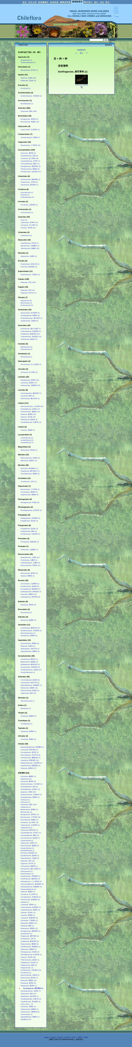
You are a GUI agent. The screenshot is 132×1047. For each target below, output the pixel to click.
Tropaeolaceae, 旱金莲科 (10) (31, 336)
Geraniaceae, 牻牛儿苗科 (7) (31, 328)
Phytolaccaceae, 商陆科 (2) (30, 169)
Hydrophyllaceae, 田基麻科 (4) (31, 887)
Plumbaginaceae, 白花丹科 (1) (31, 954)
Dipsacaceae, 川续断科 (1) (30, 246)
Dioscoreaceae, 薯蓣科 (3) (30, 845)
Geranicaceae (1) (27, 871)
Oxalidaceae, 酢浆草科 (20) (30, 334)
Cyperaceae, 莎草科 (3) (29, 843)
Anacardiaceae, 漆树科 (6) (30, 643)
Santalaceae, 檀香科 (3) (29, 635)
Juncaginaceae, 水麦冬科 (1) (31, 897)
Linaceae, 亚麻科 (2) (28, 430)
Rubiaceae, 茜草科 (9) (28, 605)
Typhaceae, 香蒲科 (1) (28, 731)
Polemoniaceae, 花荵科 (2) (30, 690)
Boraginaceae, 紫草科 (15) (30, 380)
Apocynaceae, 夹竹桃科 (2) (30, 313)
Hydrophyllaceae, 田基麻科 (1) (31, 685)
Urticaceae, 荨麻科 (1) (28, 1006)
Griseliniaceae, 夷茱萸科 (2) (30, 879)
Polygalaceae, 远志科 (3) (29, 521)
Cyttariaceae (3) (26, 235)
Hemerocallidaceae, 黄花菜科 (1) (32, 884)
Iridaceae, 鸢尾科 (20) (28, 414)
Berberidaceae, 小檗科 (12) (30, 557)
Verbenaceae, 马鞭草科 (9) (30, 1012)
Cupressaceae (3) (27, 840)
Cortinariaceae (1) (27, 212)
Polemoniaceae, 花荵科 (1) (30, 960)
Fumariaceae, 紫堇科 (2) (29, 492)
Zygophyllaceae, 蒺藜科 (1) (30, 1017)
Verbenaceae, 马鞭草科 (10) (30, 385)
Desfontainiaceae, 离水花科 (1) (31, 318)
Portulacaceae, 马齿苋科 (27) (31, 171)
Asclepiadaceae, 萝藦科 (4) (30, 315)
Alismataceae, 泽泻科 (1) (29, 70)
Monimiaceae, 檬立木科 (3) (30, 398)
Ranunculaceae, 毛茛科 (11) (30, 565)
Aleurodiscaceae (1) (27, 701)
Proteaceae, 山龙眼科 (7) (29, 549)
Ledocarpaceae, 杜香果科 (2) (31, 331)
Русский (67, 1037)
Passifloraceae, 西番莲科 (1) (30, 765)
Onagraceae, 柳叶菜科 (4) (30, 936)
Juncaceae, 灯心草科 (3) (29, 894)
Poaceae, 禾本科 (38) (28, 957)
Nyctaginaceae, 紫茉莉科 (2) (30, 166)
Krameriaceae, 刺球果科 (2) (30, 899)
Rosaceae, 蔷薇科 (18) (28, 594)
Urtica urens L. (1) (27, 1004)
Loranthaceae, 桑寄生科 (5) (30, 628)
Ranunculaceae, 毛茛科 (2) (30, 975)
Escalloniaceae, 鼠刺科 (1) (30, 855)
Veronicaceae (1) (26, 1014)
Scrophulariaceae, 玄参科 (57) (31, 670)
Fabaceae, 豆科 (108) (28, 282)
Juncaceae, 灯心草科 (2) (29, 225)
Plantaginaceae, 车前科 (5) (30, 952)
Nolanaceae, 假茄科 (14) (29, 688)
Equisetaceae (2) (26, 349)
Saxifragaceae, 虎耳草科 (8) (30, 597)
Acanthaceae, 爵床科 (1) (29, 659)
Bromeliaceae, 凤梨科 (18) (30, 122)
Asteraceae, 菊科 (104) (29, 804)
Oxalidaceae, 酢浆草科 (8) (30, 941)
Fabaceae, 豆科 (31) (28, 861)
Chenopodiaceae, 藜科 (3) (30, 835)
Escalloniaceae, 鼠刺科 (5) (30, 586)
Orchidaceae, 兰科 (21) (29, 481)
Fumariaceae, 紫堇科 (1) (29, 866)
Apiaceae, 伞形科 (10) (28, 792)
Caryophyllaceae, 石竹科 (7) (30, 161)
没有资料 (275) (26, 1019)
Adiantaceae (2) (26, 779)
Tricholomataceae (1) (28, 62)
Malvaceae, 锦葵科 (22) (29, 923)
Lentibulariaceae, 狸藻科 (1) (30, 910)
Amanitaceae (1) (26, 60)
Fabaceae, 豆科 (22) (28, 290)
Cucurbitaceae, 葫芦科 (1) (30, 752)
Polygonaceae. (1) (27, 968)
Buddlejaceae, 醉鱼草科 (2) (30, 664)
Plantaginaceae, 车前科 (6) (30, 502)
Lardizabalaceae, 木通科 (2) (30, 563)
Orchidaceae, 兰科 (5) (28, 939)
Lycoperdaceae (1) (27, 440)
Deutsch (60, 1037)
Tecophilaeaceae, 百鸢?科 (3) (31, 422)
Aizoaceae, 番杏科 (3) (28, 153)
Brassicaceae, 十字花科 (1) (30, 489)
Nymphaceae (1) (26, 933)
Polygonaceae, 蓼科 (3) (29, 965)
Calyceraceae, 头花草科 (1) (30, 825)
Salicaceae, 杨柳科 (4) (28, 620)
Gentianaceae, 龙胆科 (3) (29, 321)
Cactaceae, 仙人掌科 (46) (29, 158)
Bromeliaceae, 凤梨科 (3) (29, 820)
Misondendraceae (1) (28, 633)
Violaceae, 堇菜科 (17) (28, 768)
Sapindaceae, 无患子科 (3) (30, 649)
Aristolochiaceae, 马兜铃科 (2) (31, 96)
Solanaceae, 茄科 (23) (28, 993)
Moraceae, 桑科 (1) (27, 926)
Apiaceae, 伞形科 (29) (28, 78)
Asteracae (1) (25, 800)
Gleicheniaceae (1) (27, 874)
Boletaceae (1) (26, 708)
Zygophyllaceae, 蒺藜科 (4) (30, 651)
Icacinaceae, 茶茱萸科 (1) (29, 185)
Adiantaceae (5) (26, 300)
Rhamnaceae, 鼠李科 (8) (29, 573)
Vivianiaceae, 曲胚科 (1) (29, 339)
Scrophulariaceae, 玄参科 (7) (31, 991)
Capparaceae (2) (26, 827)
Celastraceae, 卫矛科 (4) (29, 182)
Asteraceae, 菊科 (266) (29, 111)
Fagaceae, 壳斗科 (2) (28, 863)
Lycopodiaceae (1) (27, 442)
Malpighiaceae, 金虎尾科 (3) (30, 518)
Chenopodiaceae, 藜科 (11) (30, 164)
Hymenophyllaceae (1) (28, 889)
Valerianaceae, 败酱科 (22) (30, 248)
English (46, 1037)
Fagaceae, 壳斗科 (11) (28, 293)
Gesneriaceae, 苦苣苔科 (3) (30, 667)
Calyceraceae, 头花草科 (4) (30, 129)
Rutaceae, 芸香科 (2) (28, 646)
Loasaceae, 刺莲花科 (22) (30, 760)
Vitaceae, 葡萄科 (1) (28, 576)
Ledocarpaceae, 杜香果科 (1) (31, 907)
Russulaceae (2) (26, 612)
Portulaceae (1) (26, 973)
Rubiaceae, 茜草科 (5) (28, 983)
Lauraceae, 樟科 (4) (27, 396)
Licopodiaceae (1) (27, 438)
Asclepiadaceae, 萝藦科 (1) (30, 797)
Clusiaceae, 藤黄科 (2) (28, 716)
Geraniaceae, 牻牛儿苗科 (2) (31, 869)
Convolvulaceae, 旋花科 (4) (30, 680)
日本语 (86, 1037)
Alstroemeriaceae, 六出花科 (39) (32, 406)
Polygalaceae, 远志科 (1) (29, 962)
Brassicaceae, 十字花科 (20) (30, 817)
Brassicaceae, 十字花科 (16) (30, 145)
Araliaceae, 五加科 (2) (28, 80)
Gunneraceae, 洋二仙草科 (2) (31, 364)
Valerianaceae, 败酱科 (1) (29, 1009)
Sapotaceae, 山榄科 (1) (29, 256)
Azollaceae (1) (26, 807)
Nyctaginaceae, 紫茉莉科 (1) (30, 931)
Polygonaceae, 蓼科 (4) (29, 531)
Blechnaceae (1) (26, 303)
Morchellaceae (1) (27, 103)
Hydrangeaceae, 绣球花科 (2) (31, 591)
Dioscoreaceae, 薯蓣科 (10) (30, 411)
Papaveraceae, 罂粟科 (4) (30, 494)
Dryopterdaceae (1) (27, 848)
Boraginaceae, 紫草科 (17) (30, 814)
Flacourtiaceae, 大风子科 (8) (30, 755)
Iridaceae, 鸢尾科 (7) (28, 892)
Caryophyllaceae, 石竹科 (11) (31, 833)
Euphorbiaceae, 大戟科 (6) (30, 858)
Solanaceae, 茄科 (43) (28, 693)
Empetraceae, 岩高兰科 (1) (30, 264)
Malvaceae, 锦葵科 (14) (29, 460)
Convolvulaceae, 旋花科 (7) (30, 838)
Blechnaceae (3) (26, 812)
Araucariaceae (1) (27, 192)
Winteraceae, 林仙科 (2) (29, 450)
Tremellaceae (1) (26, 724)
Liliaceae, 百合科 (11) (28, 912)
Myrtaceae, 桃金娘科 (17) (29, 468)
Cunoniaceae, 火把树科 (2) (30, 584)
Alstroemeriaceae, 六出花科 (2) (31, 784)
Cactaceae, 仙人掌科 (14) (29, 822)
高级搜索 (112, 40)
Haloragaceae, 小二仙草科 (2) (31, 881)
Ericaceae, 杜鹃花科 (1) (29, 853)
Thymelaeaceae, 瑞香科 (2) (30, 474)
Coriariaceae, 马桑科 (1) (29, 560)
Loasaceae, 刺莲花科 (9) (29, 918)
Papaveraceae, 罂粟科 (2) (30, 944)
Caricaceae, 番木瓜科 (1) (29, 750)
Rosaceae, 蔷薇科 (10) (28, 980)
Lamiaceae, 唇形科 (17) (29, 383)
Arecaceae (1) (25, 88)
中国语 (80, 1037)
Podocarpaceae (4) (27, 197)
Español (53, 1037)
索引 (81, 53)
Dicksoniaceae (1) (27, 305)
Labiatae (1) (25, 902)
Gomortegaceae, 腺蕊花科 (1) (31, 393)
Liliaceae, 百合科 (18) (28, 417)
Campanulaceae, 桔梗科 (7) (30, 137)
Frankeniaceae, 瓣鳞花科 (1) (30, 757)
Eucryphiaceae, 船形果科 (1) (30, 589)
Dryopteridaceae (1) (27, 850)
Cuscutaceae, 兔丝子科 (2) (30, 682)
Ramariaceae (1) (26, 357)
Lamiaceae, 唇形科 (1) (28, 904)
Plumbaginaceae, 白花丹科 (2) (31, 510)
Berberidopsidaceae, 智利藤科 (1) (32, 747)
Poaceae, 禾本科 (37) (28, 228)
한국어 (74, 1037)
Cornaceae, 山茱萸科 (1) (29, 205)
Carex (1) (24, 220)
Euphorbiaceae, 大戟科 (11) (30, 274)
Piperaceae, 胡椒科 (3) (28, 949)
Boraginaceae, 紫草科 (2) (29, 119)
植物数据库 (81, 50)
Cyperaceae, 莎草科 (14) (29, 222)
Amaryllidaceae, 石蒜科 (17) (30, 409)
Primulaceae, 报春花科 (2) (30, 542)
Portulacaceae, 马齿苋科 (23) (31, 970)
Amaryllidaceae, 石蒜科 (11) (30, 789)
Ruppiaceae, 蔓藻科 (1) (29, 986)
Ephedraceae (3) (26, 347)
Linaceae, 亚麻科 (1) (28, 915)
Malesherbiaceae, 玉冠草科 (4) (31, 763)
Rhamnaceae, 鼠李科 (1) (29, 978)
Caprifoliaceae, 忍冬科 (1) (30, 243)
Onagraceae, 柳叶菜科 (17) (30, 471)
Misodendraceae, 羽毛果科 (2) (31, 630)
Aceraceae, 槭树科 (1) (28, 776)
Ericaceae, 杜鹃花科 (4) (29, 267)
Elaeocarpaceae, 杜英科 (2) (30, 458)
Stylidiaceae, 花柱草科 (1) (30, 996)
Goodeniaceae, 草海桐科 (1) (30, 876)
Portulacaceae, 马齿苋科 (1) (30, 534)
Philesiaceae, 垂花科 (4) (29, 419)
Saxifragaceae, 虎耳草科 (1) (33, 988)
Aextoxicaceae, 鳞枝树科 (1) (30, 179)
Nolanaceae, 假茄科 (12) (29, 928)
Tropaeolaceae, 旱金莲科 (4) (31, 1001)
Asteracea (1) (25, 802)
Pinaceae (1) (25, 195)
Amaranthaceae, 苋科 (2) (29, 156)
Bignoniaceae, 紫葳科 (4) (29, 662)
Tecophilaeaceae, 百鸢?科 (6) (31, 999)
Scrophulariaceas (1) (28, 672)
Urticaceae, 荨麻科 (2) (28, 739)
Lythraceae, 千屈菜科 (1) (29, 920)
